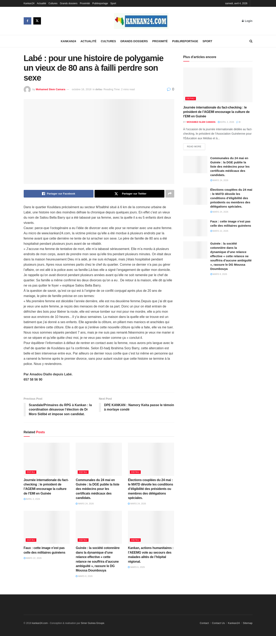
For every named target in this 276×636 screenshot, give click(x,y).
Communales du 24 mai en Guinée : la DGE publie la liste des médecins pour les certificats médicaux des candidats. (97, 489)
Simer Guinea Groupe (92, 623)
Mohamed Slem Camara (50, 89)
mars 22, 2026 (33, 558)
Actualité (41, 3)
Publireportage (100, 3)
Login (247, 21)
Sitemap (248, 623)
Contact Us (218, 623)
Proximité (85, 3)
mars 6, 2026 (136, 567)
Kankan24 (29, 3)
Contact (204, 623)
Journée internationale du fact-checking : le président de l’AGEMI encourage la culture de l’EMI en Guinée (216, 112)
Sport (113, 3)
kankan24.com (40, 623)
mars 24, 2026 (85, 503)
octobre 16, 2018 (82, 89)
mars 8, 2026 (84, 576)
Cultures (53, 3)
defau (98, 89)
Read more (194, 146)
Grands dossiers (68, 3)
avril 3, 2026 (32, 499)
